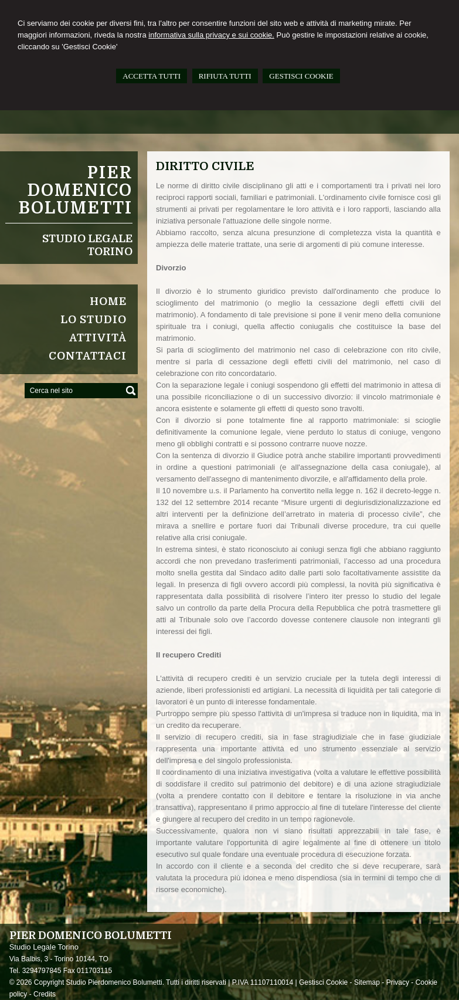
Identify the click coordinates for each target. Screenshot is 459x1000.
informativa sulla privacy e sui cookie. (211, 34)
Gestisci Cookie (323, 982)
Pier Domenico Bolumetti (75, 191)
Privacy (397, 982)
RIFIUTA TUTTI (225, 76)
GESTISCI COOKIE (301, 76)
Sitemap (367, 982)
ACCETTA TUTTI (152, 76)
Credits (44, 994)
